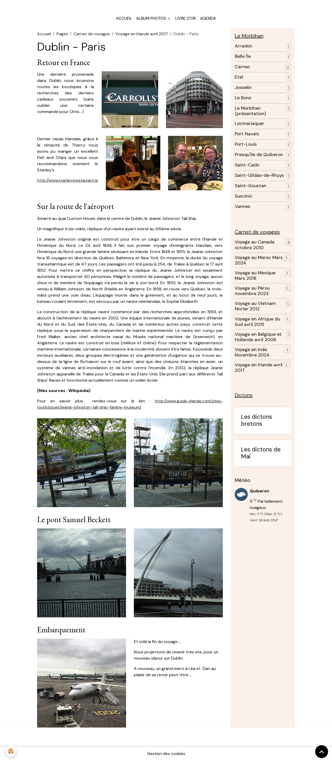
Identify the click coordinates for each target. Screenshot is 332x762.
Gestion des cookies (166, 754)
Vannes (242, 208)
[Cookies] (11, 751)
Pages (62, 35)
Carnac (242, 68)
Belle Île (243, 58)
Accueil (124, 19)
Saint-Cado (247, 166)
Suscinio (243, 197)
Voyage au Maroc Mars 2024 (259, 261)
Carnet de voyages (92, 35)
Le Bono (243, 99)
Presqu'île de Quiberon (259, 156)
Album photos (151, 19)
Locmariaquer (249, 125)
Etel (239, 78)
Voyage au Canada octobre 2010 (254, 246)
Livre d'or (185, 19)
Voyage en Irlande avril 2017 (141, 35)
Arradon (243, 47)
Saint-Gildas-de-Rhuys (259, 177)
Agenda (208, 19)
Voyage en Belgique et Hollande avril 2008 (258, 338)
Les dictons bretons (256, 422)
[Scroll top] (321, 751)
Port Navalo (247, 135)
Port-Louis (246, 146)
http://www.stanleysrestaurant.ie (68, 181)
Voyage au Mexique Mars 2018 (255, 277)
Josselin (243, 89)
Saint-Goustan (250, 187)
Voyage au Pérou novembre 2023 (252, 292)
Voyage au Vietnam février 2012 (255, 308)
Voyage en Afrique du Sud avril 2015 (257, 323)
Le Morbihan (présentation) (250, 112)
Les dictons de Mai (261, 455)
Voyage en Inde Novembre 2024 (252, 354)
